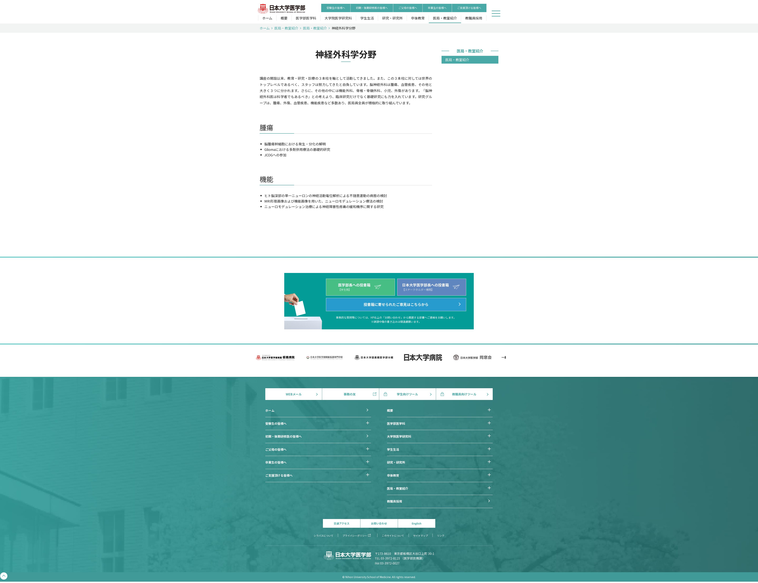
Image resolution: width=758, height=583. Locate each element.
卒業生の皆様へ (437, 8)
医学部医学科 (306, 18)
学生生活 (367, 18)
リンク (440, 535)
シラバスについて (323, 535)
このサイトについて (393, 535)
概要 (284, 18)
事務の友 (350, 394)
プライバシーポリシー (354, 535)
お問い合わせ (379, 523)
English (416, 523)
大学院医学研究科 (338, 18)
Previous (249, 361)
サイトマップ (420, 535)
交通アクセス (341, 523)
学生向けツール (407, 394)
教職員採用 (473, 18)
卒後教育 (418, 18)
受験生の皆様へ (336, 8)
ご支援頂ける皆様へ (469, 8)
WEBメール (294, 394)
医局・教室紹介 (445, 18)
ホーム (267, 18)
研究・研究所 (392, 18)
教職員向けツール (464, 394)
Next (509, 361)
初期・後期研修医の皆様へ (372, 8)
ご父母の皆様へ (408, 8)
